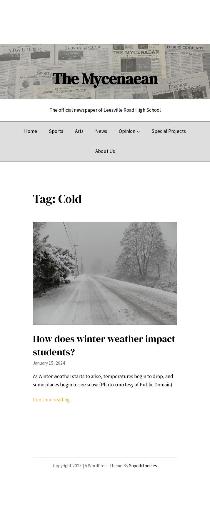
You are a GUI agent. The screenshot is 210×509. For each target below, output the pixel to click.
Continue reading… (53, 399)
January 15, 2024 (49, 363)
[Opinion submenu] (138, 131)
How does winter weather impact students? (104, 345)
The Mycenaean (105, 78)
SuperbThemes (143, 465)
